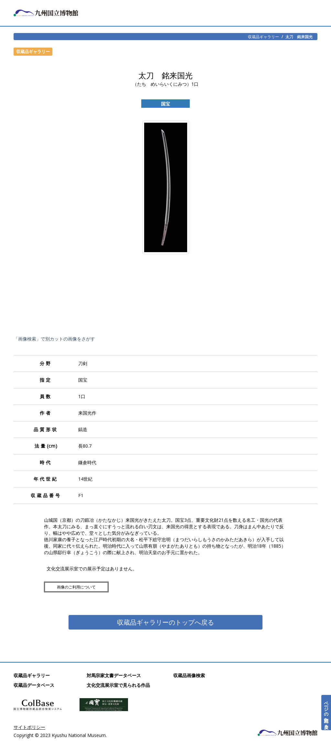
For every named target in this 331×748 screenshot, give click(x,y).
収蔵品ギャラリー (263, 36)
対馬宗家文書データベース (114, 675)
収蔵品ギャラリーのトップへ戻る (165, 622)
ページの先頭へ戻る (326, 712)
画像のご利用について (76, 587)
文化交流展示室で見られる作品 (118, 685)
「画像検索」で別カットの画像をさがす (54, 339)
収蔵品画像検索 (189, 675)
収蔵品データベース (34, 685)
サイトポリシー (29, 727)
